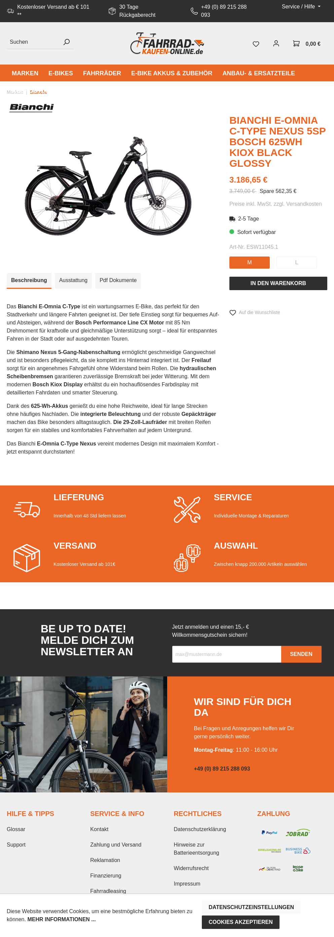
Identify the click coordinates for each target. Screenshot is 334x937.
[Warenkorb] (306, 43)
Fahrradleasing (108, 891)
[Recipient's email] (227, 654)
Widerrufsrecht (191, 868)
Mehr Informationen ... (61, 919)
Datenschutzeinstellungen (251, 907)
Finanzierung (105, 876)
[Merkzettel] (256, 43)
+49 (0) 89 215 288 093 (224, 11)
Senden (301, 654)
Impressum (187, 884)
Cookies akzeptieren (241, 922)
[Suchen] (33, 42)
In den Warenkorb (278, 283)
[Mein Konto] (276, 43)
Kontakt (99, 829)
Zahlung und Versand (115, 845)
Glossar (16, 829)
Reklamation (105, 860)
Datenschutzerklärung (200, 829)
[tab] (29, 281)
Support (16, 845)
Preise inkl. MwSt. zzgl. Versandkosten (275, 204)
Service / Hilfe (299, 6)
